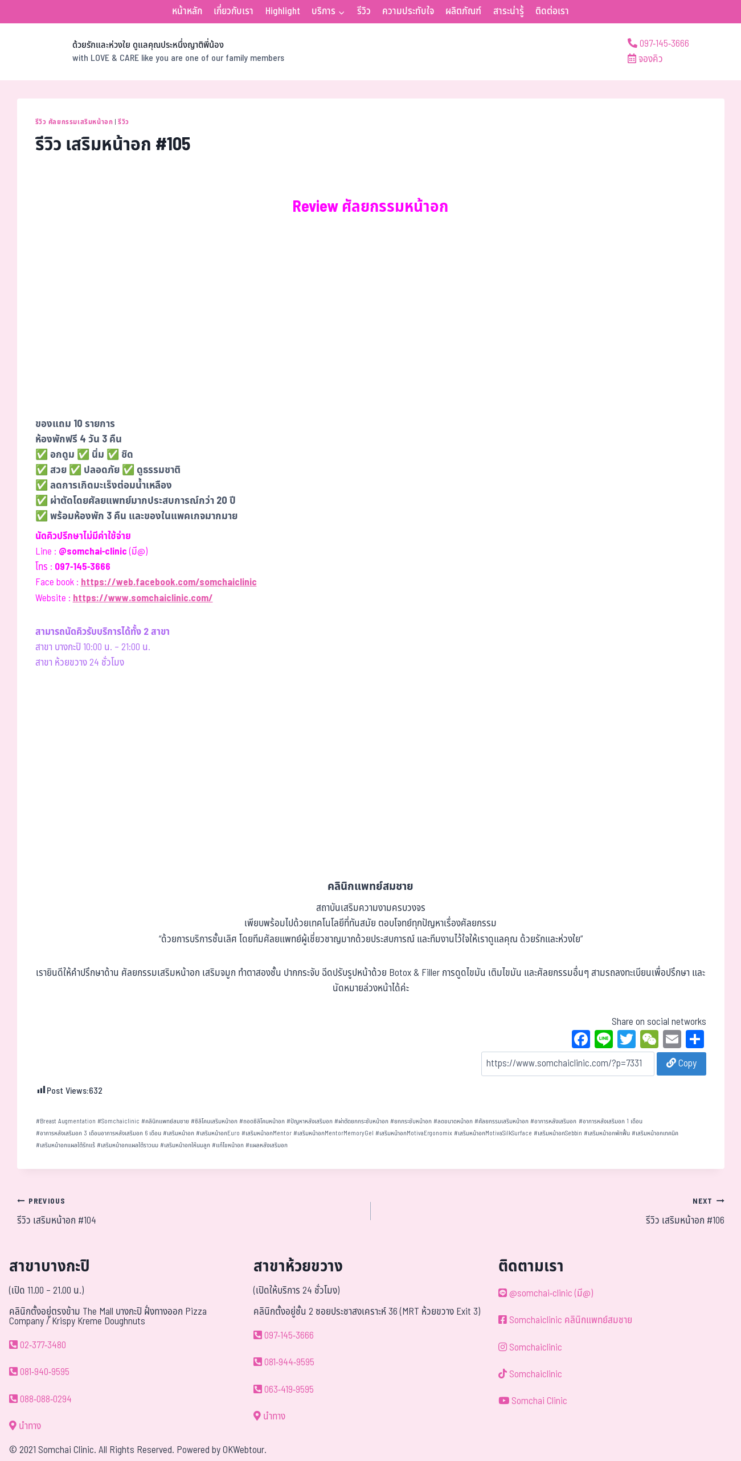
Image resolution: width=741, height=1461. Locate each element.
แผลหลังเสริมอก (266, 1145)
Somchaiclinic (118, 1121)
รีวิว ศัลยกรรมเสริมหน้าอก (74, 122)
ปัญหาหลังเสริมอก (309, 1121)
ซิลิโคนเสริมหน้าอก (214, 1121)
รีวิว (364, 11)
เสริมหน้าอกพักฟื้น (607, 1133)
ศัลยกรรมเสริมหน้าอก (501, 1121)
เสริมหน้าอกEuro (218, 1133)
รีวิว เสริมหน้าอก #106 (552, 1211)
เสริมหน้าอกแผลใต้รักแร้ (65, 1145)
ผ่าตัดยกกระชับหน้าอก (361, 1121)
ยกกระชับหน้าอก (411, 1121)
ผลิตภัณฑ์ (463, 11)
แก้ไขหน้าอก (228, 1145)
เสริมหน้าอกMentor (266, 1133)
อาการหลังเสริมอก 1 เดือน (610, 1121)
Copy (681, 1063)
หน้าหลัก (187, 11)
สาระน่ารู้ (508, 11)
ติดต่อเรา (552, 11)
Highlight (282, 11)
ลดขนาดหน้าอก (453, 1121)
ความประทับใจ (408, 11)
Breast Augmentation (66, 1121)
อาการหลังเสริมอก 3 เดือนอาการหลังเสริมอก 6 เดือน (98, 1133)
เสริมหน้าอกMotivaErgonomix (413, 1133)
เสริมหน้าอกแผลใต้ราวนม (127, 1145)
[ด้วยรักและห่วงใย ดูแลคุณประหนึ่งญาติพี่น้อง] (150, 52)
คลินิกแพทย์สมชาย (165, 1121)
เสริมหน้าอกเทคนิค (655, 1133)
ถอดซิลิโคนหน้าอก (262, 1121)
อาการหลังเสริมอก (553, 1121)
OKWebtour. (245, 1450)
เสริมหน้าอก (178, 1133)
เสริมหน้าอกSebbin (558, 1133)
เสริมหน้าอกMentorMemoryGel (333, 1133)
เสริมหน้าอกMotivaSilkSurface (493, 1133)
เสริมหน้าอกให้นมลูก (185, 1145)
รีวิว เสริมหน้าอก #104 (189, 1211)
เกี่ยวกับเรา (233, 11)
